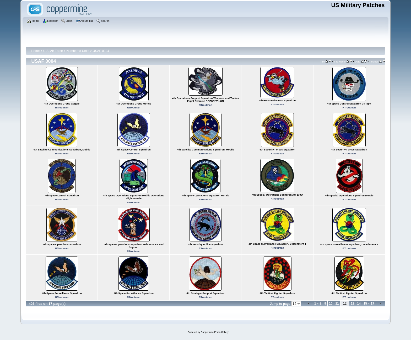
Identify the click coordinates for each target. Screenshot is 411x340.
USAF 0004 (101, 51)
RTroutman (62, 107)
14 (359, 303)
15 (365, 303)
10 (330, 303)
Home (35, 51)
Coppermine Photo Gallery (215, 332)
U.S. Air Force (53, 51)
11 (337, 303)
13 (352, 303)
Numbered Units (77, 51)
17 (372, 303)
